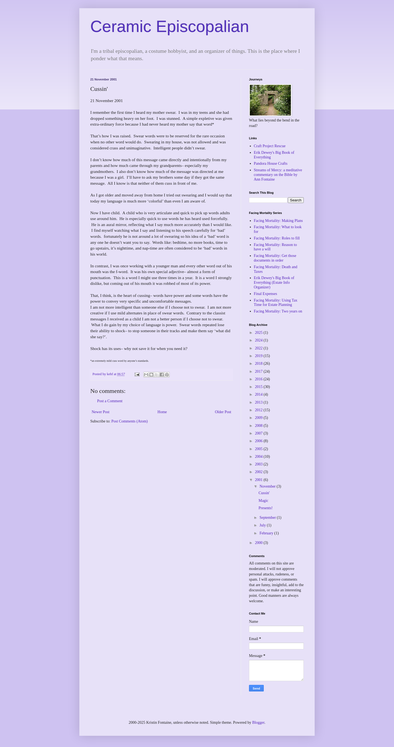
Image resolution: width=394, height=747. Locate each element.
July (263, 525)
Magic (263, 501)
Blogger (258, 722)
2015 (259, 387)
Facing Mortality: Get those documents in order (275, 258)
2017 (259, 371)
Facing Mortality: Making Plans (278, 221)
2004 (259, 456)
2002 (259, 472)
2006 (259, 441)
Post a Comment (110, 401)
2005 (259, 449)
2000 (259, 543)
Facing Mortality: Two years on (278, 311)
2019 (259, 356)
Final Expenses (265, 294)
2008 (259, 426)
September (268, 518)
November (268, 486)
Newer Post (100, 412)
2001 (259, 480)
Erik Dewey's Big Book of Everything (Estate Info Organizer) (274, 282)
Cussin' (264, 493)
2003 (259, 464)
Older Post (223, 412)
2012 (259, 410)
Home (162, 412)
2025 (259, 333)
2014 (259, 394)
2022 (259, 348)
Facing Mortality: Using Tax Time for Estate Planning (275, 302)
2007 (259, 433)
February (266, 533)
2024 (259, 340)
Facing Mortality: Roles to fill (277, 238)
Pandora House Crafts (271, 163)
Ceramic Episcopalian (169, 26)
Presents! (266, 508)
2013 (259, 402)
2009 (259, 418)
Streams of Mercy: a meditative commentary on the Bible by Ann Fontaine (278, 174)
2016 (259, 379)
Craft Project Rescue (270, 146)
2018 (259, 363)
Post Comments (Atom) (129, 421)
